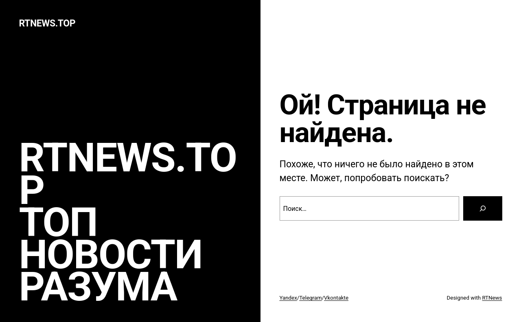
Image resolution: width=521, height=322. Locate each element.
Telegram (310, 298)
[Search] (482, 208)
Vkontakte (336, 298)
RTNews (492, 298)
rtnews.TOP (47, 23)
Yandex (288, 298)
